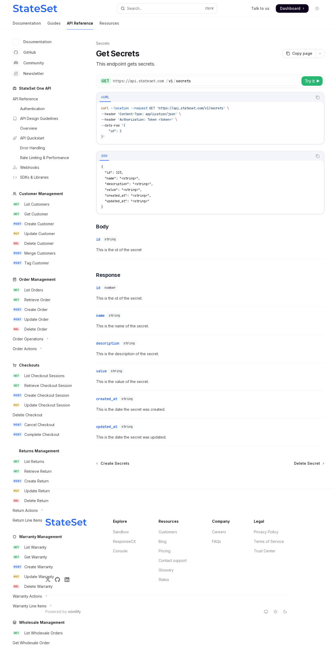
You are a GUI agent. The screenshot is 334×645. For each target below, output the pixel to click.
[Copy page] (298, 53)
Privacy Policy (266, 532)
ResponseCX (124, 541)
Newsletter (28, 73)
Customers (168, 532)
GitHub (24, 52)
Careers (219, 532)
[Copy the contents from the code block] (317, 97)
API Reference (80, 25)
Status (164, 579)
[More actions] (319, 53)
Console (120, 551)
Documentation (27, 25)
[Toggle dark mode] (317, 8)
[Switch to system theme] (266, 611)
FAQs (216, 541)
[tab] (105, 97)
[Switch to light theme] (275, 611)
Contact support (173, 560)
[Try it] (312, 81)
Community (28, 63)
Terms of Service (269, 541)
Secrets (103, 43)
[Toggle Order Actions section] (42, 349)
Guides (54, 25)
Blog (162, 541)
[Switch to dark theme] (285, 611)
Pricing (164, 551)
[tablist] (204, 97)
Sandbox (121, 532)
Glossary (166, 570)
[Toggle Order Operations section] (42, 339)
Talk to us (260, 8)
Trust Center (265, 551)
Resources (109, 25)
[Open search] (167, 8)
